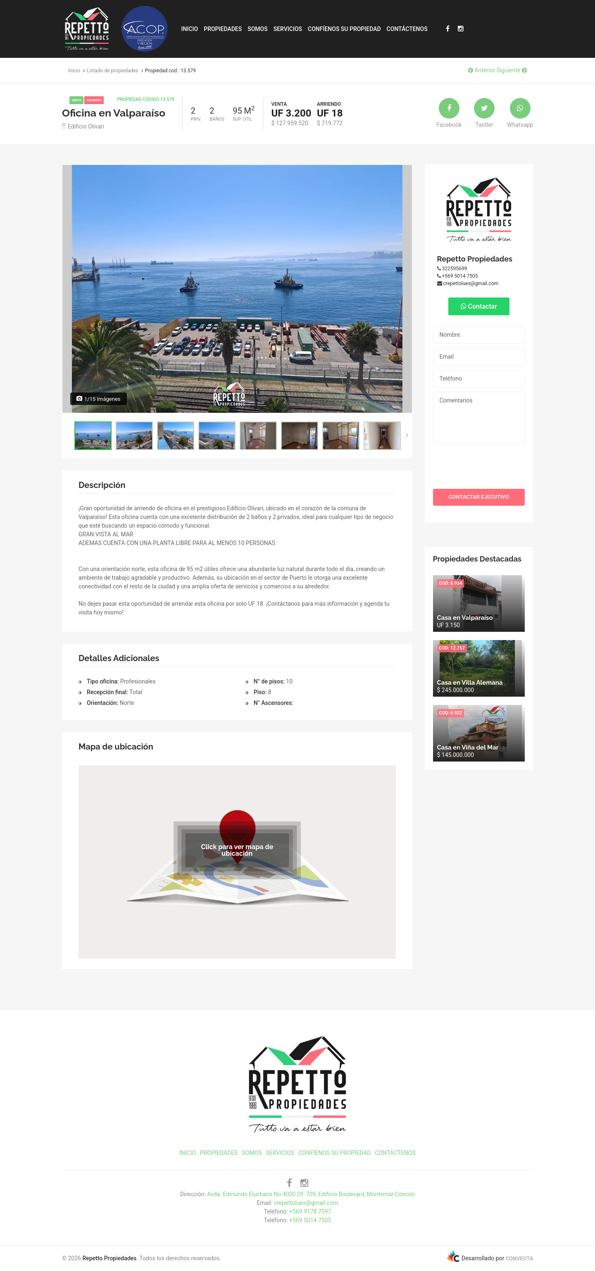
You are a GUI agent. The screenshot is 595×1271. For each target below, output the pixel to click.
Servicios (288, 29)
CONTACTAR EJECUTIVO (479, 497)
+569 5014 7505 (457, 276)
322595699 (452, 268)
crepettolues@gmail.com (468, 283)
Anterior (481, 70)
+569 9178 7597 (310, 1211)
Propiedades (223, 29)
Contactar (479, 306)
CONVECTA (519, 1258)
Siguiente (512, 70)
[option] (237, 288)
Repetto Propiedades (474, 259)
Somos (258, 29)
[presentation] (480, 464)
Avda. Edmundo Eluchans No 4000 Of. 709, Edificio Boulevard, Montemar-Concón (311, 1194)
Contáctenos (407, 29)
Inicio (189, 29)
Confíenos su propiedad (344, 29)
